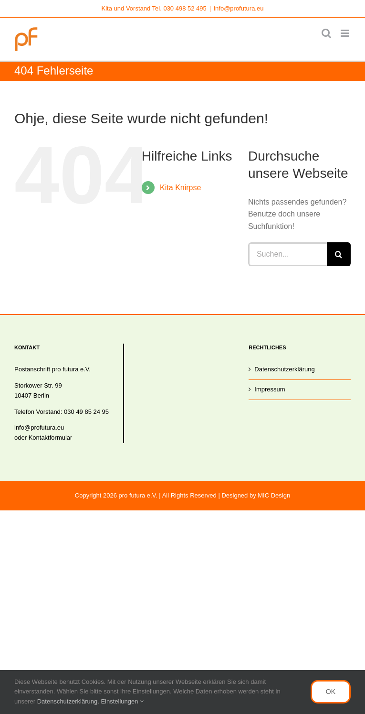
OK (330, 691)
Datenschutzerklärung (284, 369)
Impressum (269, 389)
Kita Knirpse (180, 188)
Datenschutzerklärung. (69, 701)
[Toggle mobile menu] (346, 33)
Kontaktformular (51, 437)
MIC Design (274, 495)
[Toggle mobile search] (326, 33)
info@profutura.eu (238, 8)
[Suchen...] (287, 254)
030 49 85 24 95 (86, 411)
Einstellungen (122, 701)
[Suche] (339, 254)
